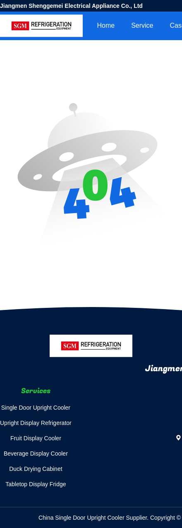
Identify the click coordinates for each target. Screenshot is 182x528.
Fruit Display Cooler (35, 438)
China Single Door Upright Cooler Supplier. (94, 517)
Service (142, 25)
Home (106, 25)
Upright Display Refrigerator (36, 423)
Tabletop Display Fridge (35, 484)
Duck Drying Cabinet (35, 469)
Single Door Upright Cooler (35, 407)
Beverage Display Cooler (36, 453)
